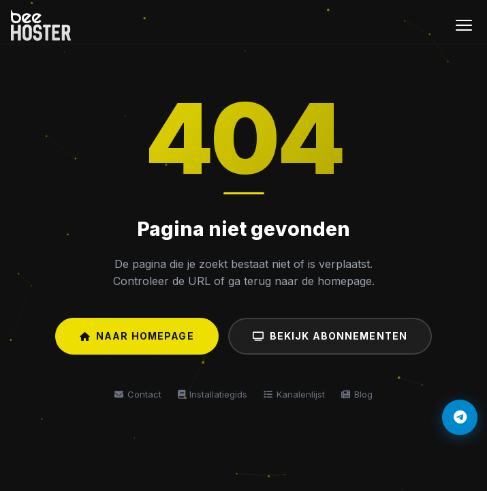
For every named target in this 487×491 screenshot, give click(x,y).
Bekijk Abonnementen (330, 336)
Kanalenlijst (294, 394)
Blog (357, 394)
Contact (137, 394)
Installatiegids (212, 394)
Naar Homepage (137, 336)
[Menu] (464, 25)
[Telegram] (459, 417)
